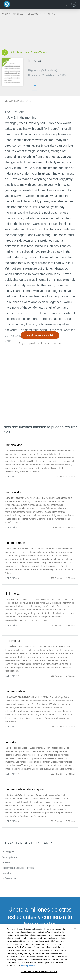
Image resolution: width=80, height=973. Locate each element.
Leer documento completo (40, 335)
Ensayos (33, 14)
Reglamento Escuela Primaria (18, 867)
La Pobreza (8, 852)
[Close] (75, 937)
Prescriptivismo (10, 857)
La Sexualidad (9, 878)
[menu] (74, 4)
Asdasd (6, 862)
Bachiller (6, 873)
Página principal (13, 14)
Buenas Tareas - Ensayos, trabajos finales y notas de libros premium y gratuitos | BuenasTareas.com (7, 4)
